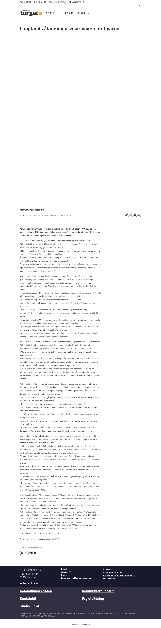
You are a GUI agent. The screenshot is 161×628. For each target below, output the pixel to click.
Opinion (69, 12)
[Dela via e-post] (139, 215)
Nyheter (50, 12)
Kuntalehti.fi (26, 1)
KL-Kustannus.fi (76, 1)
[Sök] (138, 4)
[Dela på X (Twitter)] (131, 215)
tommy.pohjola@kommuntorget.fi (76, 578)
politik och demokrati (31, 548)
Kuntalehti (28, 598)
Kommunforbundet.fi (98, 591)
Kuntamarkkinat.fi (57, 1)
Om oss (81, 12)
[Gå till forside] (31, 13)
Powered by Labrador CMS (80, 624)
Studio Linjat (40, 1)
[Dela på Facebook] (127, 215)
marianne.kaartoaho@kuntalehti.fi (119, 575)
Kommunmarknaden (36, 591)
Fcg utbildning (93, 598)
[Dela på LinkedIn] (135, 215)
